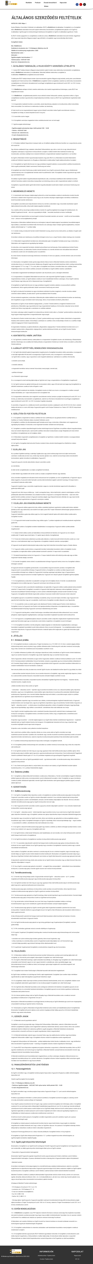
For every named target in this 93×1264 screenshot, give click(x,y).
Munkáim (29, 2)
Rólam (46, 6)
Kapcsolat (63, 2)
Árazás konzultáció (50, 2)
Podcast (38, 2)
